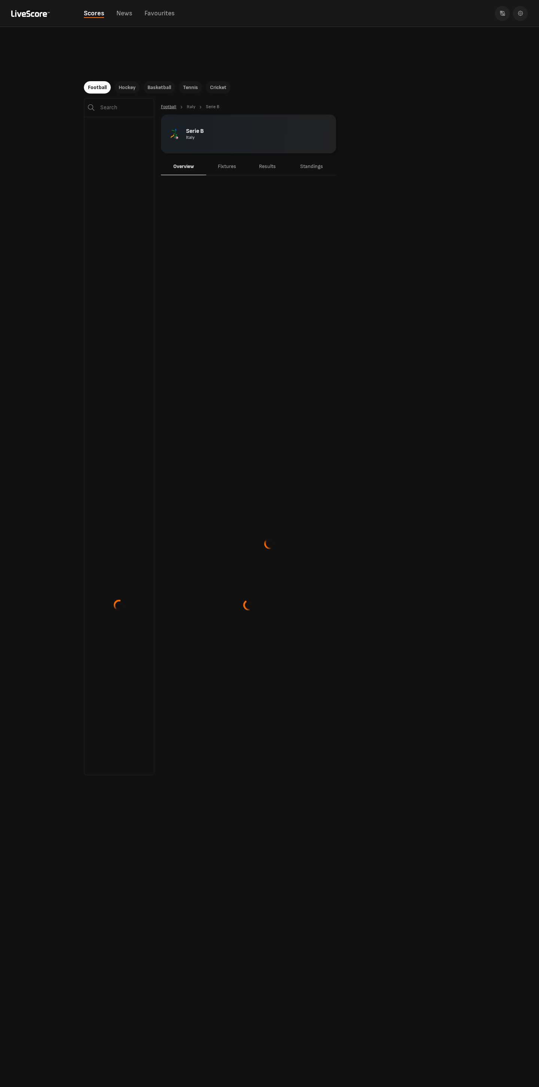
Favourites (159, 13)
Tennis (190, 87)
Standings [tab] (311, 166)
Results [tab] (267, 166)
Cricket (218, 87)
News (124, 13)
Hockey (127, 87)
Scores (94, 13)
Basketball (159, 87)
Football (97, 87)
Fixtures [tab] (227, 166)
